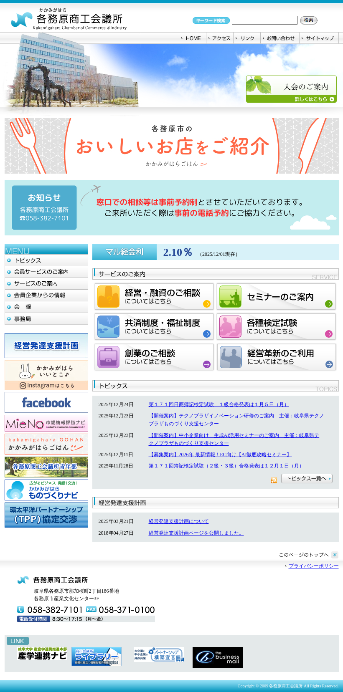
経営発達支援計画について (179, 521)
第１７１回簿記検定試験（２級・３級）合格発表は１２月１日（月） (226, 466)
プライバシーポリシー (314, 566)
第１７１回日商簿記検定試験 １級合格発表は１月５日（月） (219, 404)
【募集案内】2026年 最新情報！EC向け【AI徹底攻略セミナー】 (220, 454)
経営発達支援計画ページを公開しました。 (196, 533)
